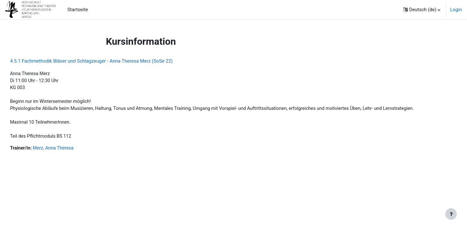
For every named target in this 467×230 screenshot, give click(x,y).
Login (456, 9)
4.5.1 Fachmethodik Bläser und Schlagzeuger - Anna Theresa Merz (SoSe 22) (105, 61)
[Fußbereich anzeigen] (451, 214)
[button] (422, 9)
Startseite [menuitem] (77, 9)
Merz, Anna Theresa (69, 150)
